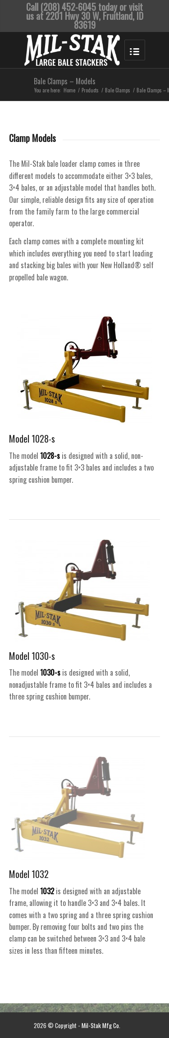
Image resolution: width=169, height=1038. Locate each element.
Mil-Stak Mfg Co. (101, 1025)
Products (90, 90)
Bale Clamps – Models (65, 81)
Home (69, 90)
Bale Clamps (117, 90)
